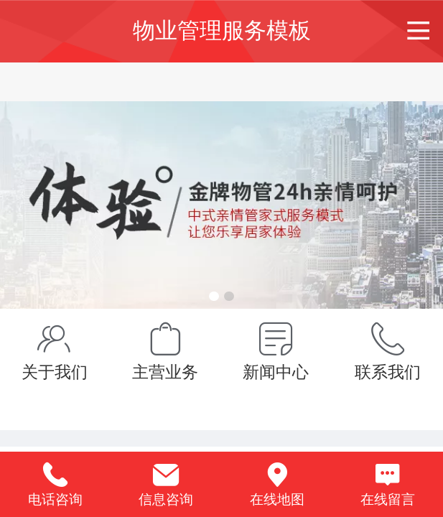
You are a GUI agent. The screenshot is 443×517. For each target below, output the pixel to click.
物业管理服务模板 (222, 30)
